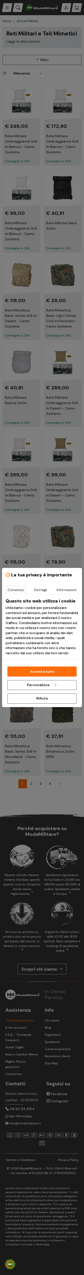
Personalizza (42, 685)
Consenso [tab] (16, 590)
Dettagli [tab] (40, 590)
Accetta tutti (42, 671)
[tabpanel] (42, 627)
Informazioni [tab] (66, 590)
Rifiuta (42, 698)
